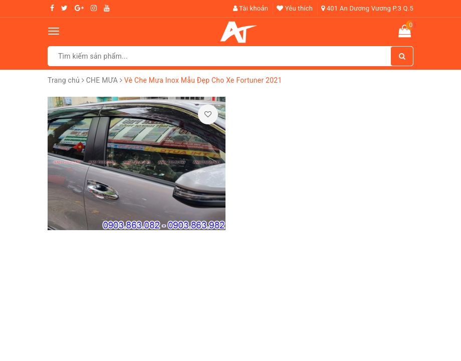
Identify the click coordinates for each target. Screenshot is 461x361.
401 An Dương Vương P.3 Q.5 (367, 8)
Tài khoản (251, 8)
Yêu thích (295, 8)
